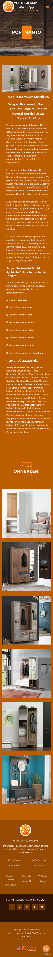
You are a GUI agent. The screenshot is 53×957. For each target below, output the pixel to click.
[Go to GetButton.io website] (46, 954)
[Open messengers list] (46, 948)
